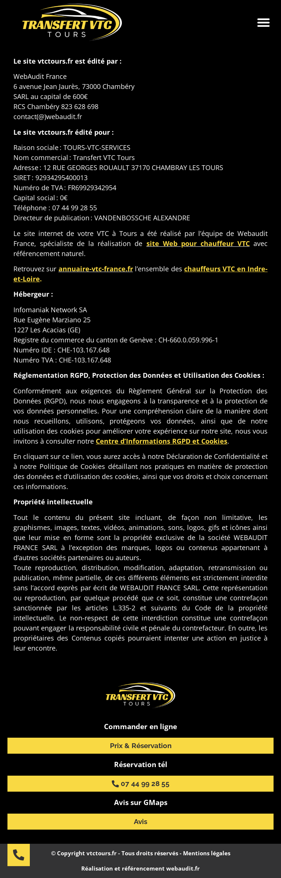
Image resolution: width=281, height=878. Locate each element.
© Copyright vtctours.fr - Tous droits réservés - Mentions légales (140, 853)
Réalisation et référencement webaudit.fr (140, 868)
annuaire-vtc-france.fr (96, 268)
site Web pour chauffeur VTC (198, 243)
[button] (263, 22)
